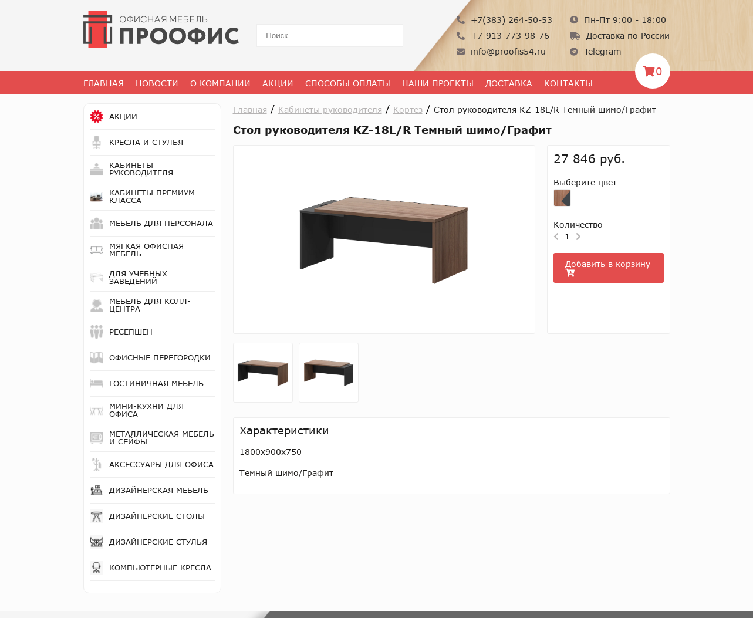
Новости (157, 83)
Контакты (568, 83)
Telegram (596, 51)
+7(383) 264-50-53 (504, 20)
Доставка (508, 83)
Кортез (408, 109)
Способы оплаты (347, 83)
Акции (277, 83)
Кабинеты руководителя (330, 109)
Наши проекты (438, 83)
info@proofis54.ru (501, 51)
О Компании (220, 83)
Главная (103, 83)
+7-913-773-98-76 (503, 35)
